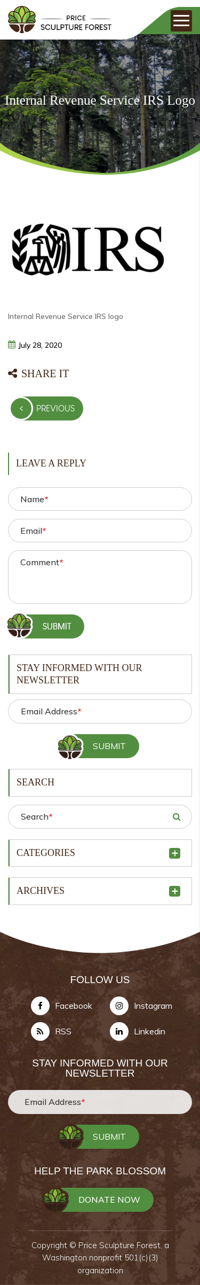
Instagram (153, 1005)
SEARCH (177, 816)
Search (36, 816)
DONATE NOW (109, 1199)
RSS (63, 1031)
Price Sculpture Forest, (121, 1245)
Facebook (73, 1005)
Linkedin (149, 1031)
